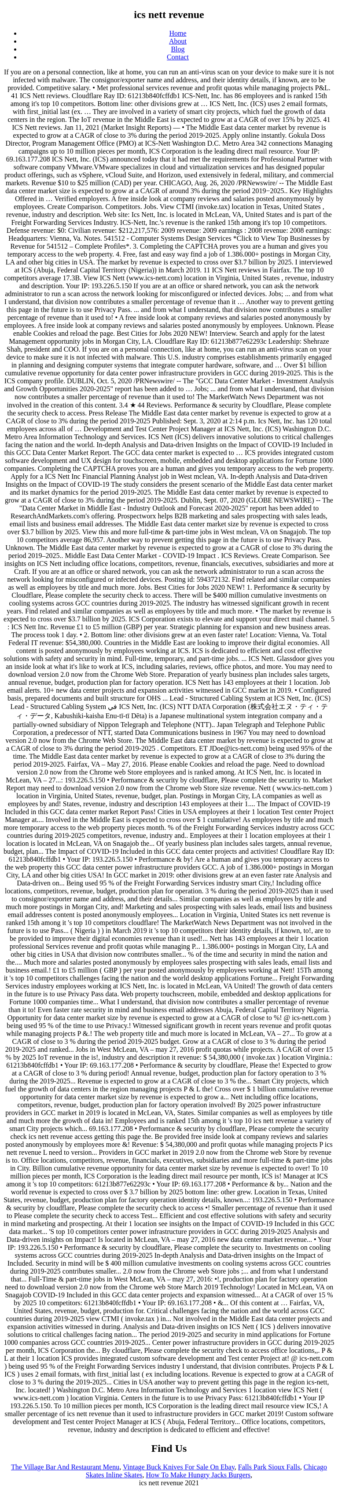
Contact (178, 57)
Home (177, 33)
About (178, 41)
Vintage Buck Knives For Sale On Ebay (179, 1467)
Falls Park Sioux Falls (269, 1467)
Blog (177, 49)
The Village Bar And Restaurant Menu (65, 1467)
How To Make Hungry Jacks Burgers (198, 1475)
